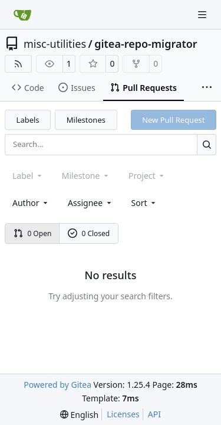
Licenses (123, 414)
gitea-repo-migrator (145, 44)
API (154, 414)
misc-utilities (55, 44)
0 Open (33, 233)
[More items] (206, 88)
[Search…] (206, 144)
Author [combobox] (31, 202)
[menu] (145, 203)
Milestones (86, 120)
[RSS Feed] (18, 64)
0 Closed (89, 233)
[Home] (22, 14)
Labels (28, 120)
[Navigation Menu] (203, 14)
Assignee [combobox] (90, 202)
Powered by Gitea (57, 384)
